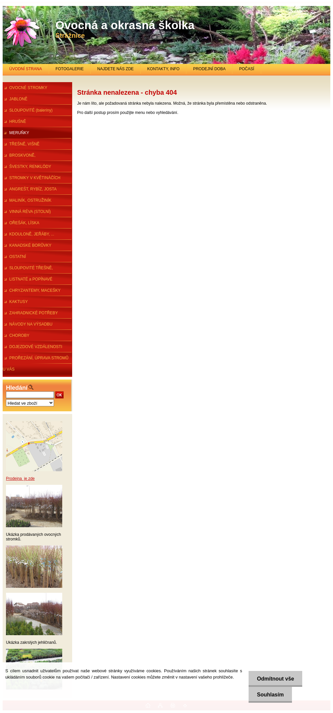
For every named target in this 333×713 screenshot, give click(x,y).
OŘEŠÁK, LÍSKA (24, 223)
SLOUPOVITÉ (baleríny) (31, 110)
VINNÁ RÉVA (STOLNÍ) (30, 211)
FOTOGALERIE (70, 69)
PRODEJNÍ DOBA (209, 69)
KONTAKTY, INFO (163, 69)
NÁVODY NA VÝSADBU (31, 324)
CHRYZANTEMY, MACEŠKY (35, 290)
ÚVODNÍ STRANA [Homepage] (25, 69)
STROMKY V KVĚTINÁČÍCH (34, 178)
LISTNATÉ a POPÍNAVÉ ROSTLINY (27, 281)
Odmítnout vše (275, 679)
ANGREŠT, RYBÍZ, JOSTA (33, 189)
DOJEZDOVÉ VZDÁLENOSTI (35, 346)
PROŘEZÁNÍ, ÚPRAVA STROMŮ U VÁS (36, 360)
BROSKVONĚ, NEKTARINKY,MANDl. (22, 157)
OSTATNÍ (17, 256)
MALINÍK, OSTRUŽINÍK (30, 200)
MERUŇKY (19, 132)
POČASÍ (246, 69)
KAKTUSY (18, 301)
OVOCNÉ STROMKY (28, 87)
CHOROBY (19, 335)
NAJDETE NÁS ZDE (115, 69)
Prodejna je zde (20, 478)
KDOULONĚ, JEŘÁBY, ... (31, 234)
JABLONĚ (18, 99)
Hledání (16, 387)
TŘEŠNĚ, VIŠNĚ (24, 144)
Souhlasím (270, 694)
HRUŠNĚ (17, 121)
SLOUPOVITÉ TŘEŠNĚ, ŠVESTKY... (28, 270)
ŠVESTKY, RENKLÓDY (30, 166)
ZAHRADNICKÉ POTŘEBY (33, 313)
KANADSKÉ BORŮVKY (30, 245)
